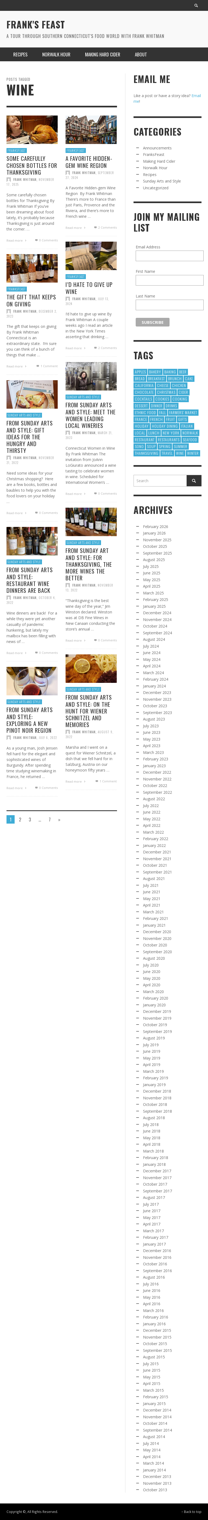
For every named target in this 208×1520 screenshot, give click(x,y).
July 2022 (151, 805)
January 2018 (154, 1164)
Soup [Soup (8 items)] (151, 446)
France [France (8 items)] (141, 419)
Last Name (145, 296)
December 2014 (157, 1410)
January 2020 (154, 1004)
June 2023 (151, 732)
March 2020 (153, 991)
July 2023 (151, 725)
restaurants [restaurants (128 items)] (169, 439)
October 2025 (155, 546)
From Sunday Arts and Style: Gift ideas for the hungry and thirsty (29, 462)
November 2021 (157, 858)
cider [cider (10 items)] (183, 392)
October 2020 (155, 945)
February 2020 (155, 998)
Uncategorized (155, 187)
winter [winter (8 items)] (193, 453)
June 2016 (151, 1290)
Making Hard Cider (159, 161)
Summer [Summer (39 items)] (180, 446)
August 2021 (154, 878)
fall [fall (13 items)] (162, 412)
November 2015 (157, 1337)
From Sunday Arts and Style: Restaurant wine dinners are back (29, 606)
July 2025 (151, 566)
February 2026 (155, 526)
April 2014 (151, 1456)
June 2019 (151, 1051)
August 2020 (154, 958)
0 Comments (45, 240)
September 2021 (157, 872)
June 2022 (151, 812)
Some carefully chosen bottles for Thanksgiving (31, 165)
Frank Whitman (25, 179)
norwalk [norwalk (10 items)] (190, 433)
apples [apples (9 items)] (140, 372)
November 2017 (157, 1177)
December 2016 (157, 1250)
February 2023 (155, 758)
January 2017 (154, 1244)
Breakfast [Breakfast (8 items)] (156, 378)
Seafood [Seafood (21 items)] (190, 439)
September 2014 (157, 1430)
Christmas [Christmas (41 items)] (166, 392)
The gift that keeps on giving (31, 326)
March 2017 (153, 1230)
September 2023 (157, 712)
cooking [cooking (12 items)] (180, 399)
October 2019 (155, 1024)
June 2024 (151, 652)
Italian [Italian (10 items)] (187, 426)
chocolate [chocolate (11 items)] (144, 392)
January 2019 (154, 1084)
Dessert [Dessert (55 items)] (141, 405)
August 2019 (154, 1038)
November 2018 (157, 1097)
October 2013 (155, 1489)
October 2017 (155, 1184)
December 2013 (157, 1476)
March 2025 (153, 593)
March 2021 (153, 911)
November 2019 (157, 1018)
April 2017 (151, 1224)
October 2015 (155, 1343)
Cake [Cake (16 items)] (189, 378)
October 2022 (155, 785)
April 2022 (151, 825)
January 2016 (154, 1323)
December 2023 (157, 692)
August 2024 (154, 639)
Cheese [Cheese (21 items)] (163, 385)
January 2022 (154, 845)
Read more (17, 240)
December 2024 (157, 612)
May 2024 (151, 659)
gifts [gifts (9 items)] (182, 419)
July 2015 (151, 1363)
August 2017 (154, 1197)
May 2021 (151, 898)
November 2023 (157, 699)
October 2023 (155, 705)
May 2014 (151, 1449)
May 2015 (151, 1377)
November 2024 (157, 619)
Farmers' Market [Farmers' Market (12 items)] (183, 412)
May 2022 (151, 818)
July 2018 (151, 1124)
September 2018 (157, 1111)
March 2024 (153, 672)
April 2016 (151, 1303)
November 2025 (157, 539)
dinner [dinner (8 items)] (156, 405)
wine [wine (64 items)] (180, 453)
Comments (104, 228)
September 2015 (157, 1350)
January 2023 (154, 765)
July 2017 (151, 1204)
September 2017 (157, 1190)
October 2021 (155, 865)
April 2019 (151, 1064)
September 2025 (157, 553)
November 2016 (157, 1257)
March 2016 (153, 1310)
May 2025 (151, 579)
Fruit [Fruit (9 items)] (170, 419)
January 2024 (154, 686)
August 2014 (154, 1436)
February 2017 (155, 1237)
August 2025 (154, 559)
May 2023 (151, 739)
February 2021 (155, 918)
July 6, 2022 (48, 764)
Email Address (148, 246)
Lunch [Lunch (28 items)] (154, 433)
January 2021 (154, 925)
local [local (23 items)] (140, 433)
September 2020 (157, 951)
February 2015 (155, 1396)
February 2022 (155, 838)
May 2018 (151, 1137)
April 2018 (151, 1144)
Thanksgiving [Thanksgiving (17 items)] (146, 453)
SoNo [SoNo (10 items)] (139, 446)
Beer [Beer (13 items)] (183, 372)
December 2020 (157, 931)
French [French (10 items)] (156, 419)
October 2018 (155, 1104)
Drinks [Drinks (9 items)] (171, 405)
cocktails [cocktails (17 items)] (143, 399)
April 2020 (151, 984)
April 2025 (151, 586)
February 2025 (155, 599)
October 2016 (155, 1263)
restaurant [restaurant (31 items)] (145, 439)
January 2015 (154, 1403)
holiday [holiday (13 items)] (142, 426)
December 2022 (157, 772)
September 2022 (157, 792)
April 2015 (151, 1383)
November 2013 (157, 1483)
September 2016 (157, 1270)
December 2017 (157, 1170)
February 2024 (155, 679)
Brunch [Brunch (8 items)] (175, 378)
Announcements (157, 148)
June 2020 (151, 971)
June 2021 (151, 891)
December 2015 (157, 1330)
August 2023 (154, 719)
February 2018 (155, 1157)
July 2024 (151, 646)
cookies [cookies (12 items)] (162, 399)
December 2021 (157, 852)
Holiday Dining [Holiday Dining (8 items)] (165, 426)
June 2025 (151, 572)
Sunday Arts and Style (23, 440)
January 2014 (154, 1470)
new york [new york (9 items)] (171, 433)
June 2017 (151, 1210)
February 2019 (155, 1077)
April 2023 (151, 745)
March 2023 (153, 752)
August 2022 (154, 798)
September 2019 (157, 1031)
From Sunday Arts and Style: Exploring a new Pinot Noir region (29, 746)
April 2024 (151, 665)
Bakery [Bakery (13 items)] (155, 372)
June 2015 (151, 1370)
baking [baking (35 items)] (170, 372)
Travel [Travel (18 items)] (167, 453)
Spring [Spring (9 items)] (165, 446)
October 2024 (155, 626)
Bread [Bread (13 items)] (140, 378)
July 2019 (151, 1044)
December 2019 (157, 1011)
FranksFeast (17, 150)
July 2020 (151, 965)
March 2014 (153, 1463)
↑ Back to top (191, 1511)
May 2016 (151, 1297)
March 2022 (153, 832)
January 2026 (154, 533)
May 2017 (151, 1217)
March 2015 (153, 1390)
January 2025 (154, 606)
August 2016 (154, 1277)
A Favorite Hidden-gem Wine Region (89, 161)
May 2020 (151, 978)
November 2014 (157, 1416)
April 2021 (151, 905)
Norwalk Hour (155, 167)
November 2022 (157, 779)
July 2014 (151, 1443)
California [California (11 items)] (144, 385)
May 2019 (151, 1058)
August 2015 (154, 1356)
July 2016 (151, 1284)
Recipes (150, 174)
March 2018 (153, 1151)
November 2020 (157, 938)
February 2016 (155, 1317)
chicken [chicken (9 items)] (179, 385)
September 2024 (157, 632)
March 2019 (153, 1071)
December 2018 (157, 1091)
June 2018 (151, 1131)
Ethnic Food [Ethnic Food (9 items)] (145, 412)
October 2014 (155, 1423)
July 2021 (151, 885)
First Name (145, 271)
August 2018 (154, 1117)
